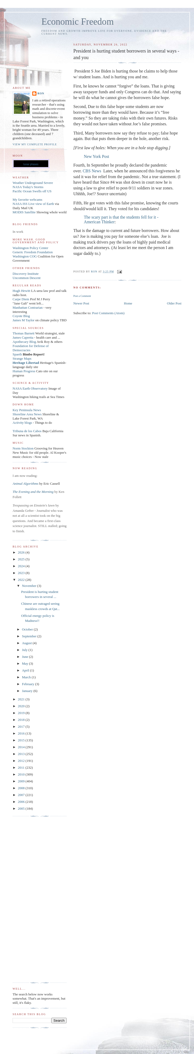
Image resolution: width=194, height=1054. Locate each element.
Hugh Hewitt (21, 291)
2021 (21, 699)
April (26, 670)
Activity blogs (22, 423)
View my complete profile (35, 144)
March (27, 677)
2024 (21, 566)
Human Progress (24, 371)
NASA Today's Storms (28, 187)
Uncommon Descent (27, 278)
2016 (21, 733)
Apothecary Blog (25, 342)
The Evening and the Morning (33, 492)
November (29, 586)
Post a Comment (82, 295)
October (28, 629)
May (25, 663)
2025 (21, 559)
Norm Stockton (23, 448)
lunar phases (30, 164)
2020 (21, 706)
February (28, 684)
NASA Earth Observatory (30, 388)
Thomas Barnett (23, 333)
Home (128, 303)
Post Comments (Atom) (108, 313)
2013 (21, 754)
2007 (21, 795)
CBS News (92, 171)
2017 (21, 727)
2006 (21, 802)
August (27, 643)
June (25, 657)
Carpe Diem (21, 299)
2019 (21, 713)
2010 (21, 774)
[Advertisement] (34, 899)
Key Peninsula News (27, 410)
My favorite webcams (27, 200)
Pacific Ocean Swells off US (32, 191)
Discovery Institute (26, 274)
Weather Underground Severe (33, 183)
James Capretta (23, 337)
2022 (21, 580)
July (25, 650)
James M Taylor (24, 320)
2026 (21, 552)
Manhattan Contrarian (27, 307)
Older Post (174, 303)
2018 (21, 720)
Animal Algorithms (26, 483)
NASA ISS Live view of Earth (33, 204)
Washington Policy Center (30, 248)
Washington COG (25, 256)
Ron (40, 93)
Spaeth (17, 354)
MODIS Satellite (24, 212)
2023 (21, 573)
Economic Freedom (77, 22)
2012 (21, 761)
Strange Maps (22, 358)
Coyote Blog (21, 316)
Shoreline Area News (27, 414)
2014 (21, 747)
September (29, 636)
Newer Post (81, 303)
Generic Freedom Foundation (33, 252)
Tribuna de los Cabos (27, 431)
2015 (21, 740)
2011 (21, 767)
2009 (21, 781)
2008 (21, 788)
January (28, 691)
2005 (21, 808)
